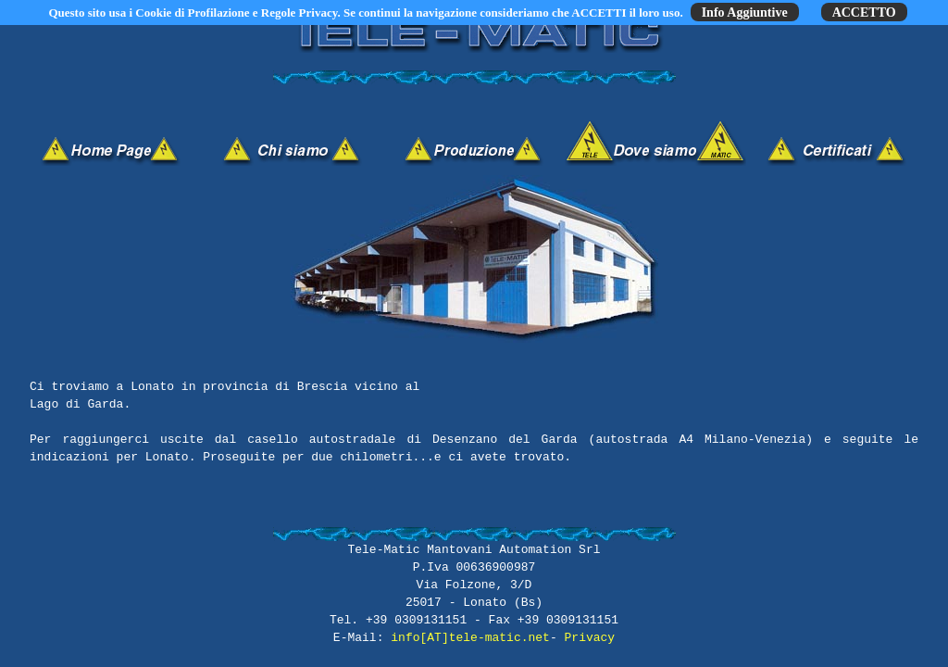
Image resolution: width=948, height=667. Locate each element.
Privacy (590, 638)
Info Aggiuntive (745, 12)
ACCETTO (864, 12)
